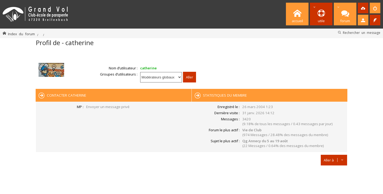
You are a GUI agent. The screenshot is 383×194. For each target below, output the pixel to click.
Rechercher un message (361, 32)
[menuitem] (363, 8)
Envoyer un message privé (108, 106)
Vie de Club (251, 130)
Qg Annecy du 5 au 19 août (265, 140)
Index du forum (21, 33)
